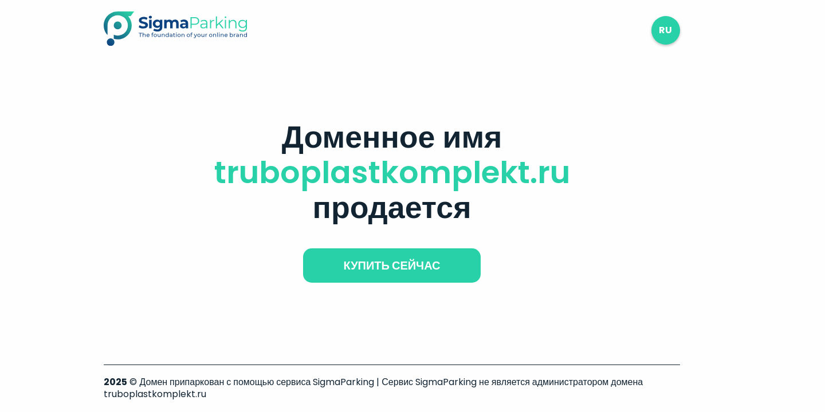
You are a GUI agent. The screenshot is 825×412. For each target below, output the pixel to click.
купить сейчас (391, 266)
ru (665, 30)
